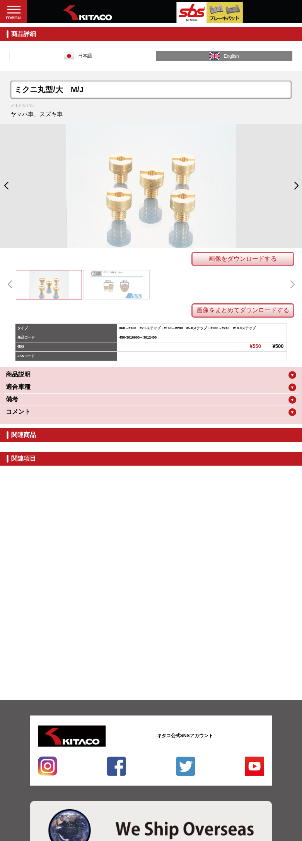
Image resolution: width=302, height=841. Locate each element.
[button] (6, 185)
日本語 (78, 56)
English (224, 56)
